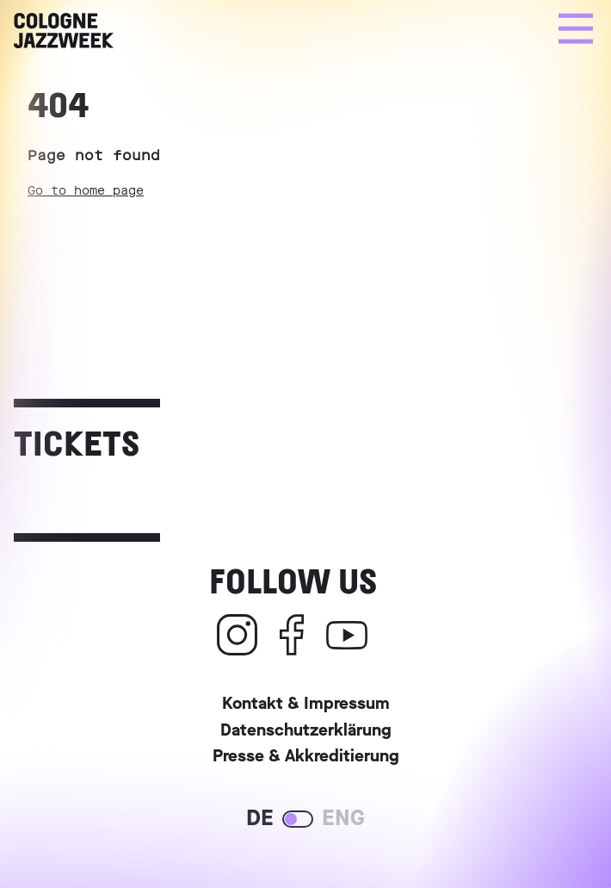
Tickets (76, 442)
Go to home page (86, 191)
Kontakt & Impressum (306, 706)
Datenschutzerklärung (306, 732)
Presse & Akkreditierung (306, 758)
